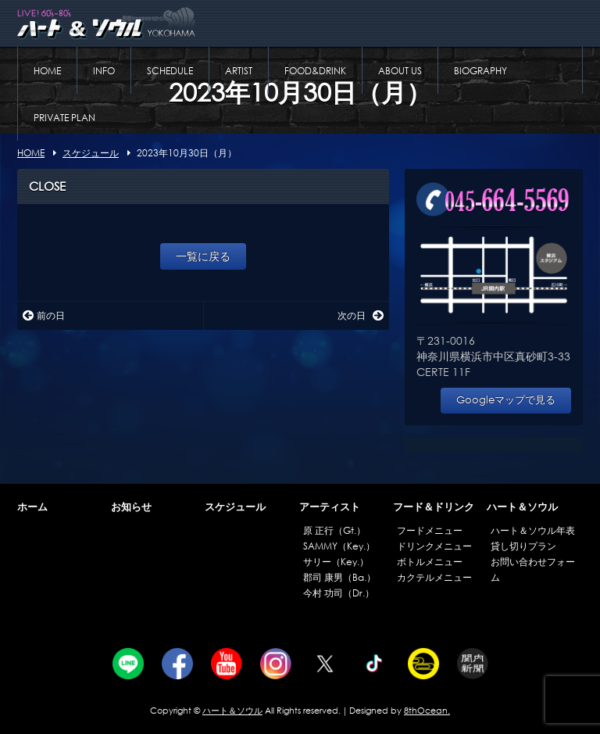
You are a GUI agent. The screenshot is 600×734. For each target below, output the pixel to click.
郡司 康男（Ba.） (339, 577)
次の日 (361, 315)
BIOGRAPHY (480, 70)
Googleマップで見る (505, 399)
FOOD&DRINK (315, 70)
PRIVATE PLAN (64, 117)
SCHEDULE (170, 70)
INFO (104, 70)
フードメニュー (429, 530)
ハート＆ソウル (522, 507)
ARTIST (238, 70)
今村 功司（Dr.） (338, 593)
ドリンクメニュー (434, 546)
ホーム (32, 507)
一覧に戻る (203, 256)
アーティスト (329, 507)
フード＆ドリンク (433, 507)
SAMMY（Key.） (339, 546)
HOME (47, 70)
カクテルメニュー (434, 577)
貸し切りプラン (523, 546)
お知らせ (131, 507)
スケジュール (235, 507)
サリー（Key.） (336, 561)
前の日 (44, 315)
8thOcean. (427, 710)
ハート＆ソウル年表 (533, 530)
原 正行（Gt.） (334, 530)
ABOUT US (400, 70)
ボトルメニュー (429, 561)
